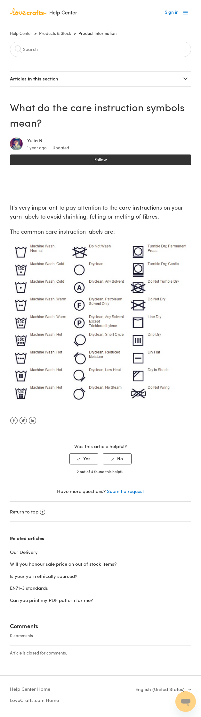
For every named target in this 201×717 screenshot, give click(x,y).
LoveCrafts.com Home (34, 700)
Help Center (21, 33)
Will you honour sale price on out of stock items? (63, 564)
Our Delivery (24, 552)
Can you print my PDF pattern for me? (51, 600)
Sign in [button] (172, 12)
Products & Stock (55, 33)
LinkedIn (32, 421)
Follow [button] (100, 159)
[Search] (100, 49)
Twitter (23, 421)
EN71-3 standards (29, 588)
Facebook (14, 421)
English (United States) (160, 689)
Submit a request (125, 491)
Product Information (97, 33)
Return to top (27, 511)
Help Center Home (30, 689)
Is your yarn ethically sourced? (43, 576)
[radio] (83, 458)
